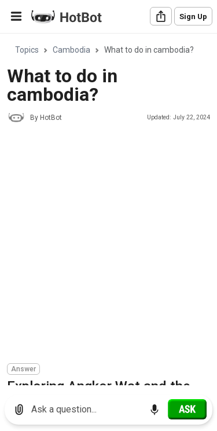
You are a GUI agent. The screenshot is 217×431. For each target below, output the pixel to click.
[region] (108, 210)
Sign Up (193, 16)
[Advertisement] (108, 244)
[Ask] (187, 409)
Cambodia (71, 49)
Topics (27, 49)
